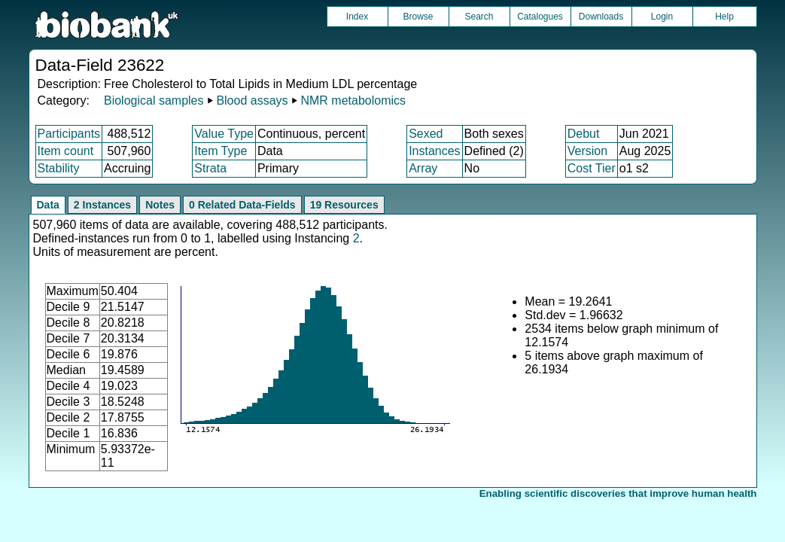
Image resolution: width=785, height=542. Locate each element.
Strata (210, 168)
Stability (59, 168)
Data (48, 205)
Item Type (220, 151)
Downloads (601, 16)
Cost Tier (591, 168)
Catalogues (540, 16)
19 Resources (344, 205)
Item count (66, 151)
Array (423, 168)
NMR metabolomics (353, 100)
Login (662, 16)
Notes (160, 205)
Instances (434, 151)
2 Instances (102, 205)
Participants (69, 133)
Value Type (224, 133)
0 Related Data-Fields (242, 205)
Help (724, 16)
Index (357, 16)
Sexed (426, 133)
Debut (583, 133)
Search (478, 16)
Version (587, 151)
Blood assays (252, 100)
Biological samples (154, 100)
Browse (418, 16)
